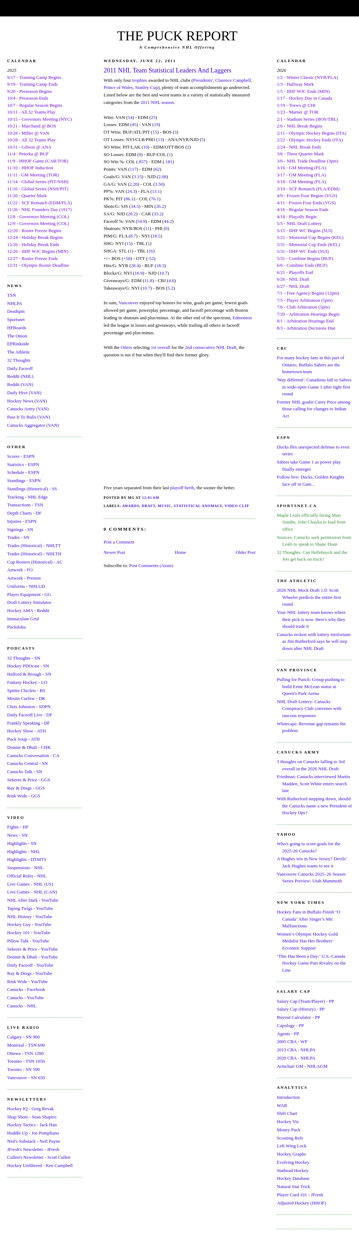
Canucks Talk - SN (24, 771)
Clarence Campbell (233, 80)
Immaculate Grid (23, 618)
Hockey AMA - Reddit (28, 610)
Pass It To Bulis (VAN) (28, 417)
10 (145, 147)
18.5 (157, 236)
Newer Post (114, 552)
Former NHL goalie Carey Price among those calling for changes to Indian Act (313, 409)
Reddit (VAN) (20, 384)
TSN (11, 295)
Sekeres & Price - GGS (28, 779)
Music (164, 506)
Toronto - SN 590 (23, 1069)
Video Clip (237, 506)
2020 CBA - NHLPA (296, 1058)
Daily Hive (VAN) (24, 392)
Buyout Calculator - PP (298, 1017)
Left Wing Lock (291, 1145)
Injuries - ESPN (21, 521)
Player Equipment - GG (29, 594)
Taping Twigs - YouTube (30, 908)
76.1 (155, 198)
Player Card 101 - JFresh (300, 1194)
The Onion (17, 336)
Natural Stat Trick (293, 1186)
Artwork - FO (20, 569)
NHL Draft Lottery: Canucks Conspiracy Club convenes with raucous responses (309, 708)
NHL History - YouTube (29, 916)
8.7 (133, 236)
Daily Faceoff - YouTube (30, 965)
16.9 (139, 273)
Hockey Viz (288, 1121)
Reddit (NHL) (20, 376)
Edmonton (242, 317)
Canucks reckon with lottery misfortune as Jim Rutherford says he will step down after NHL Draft (314, 641)
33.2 (158, 213)
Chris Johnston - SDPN (29, 706)
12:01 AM (150, 498)
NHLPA (14, 303)
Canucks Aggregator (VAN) (33, 425)
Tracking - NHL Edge (27, 497)
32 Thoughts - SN (23, 658)
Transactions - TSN (25, 504)
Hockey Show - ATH (26, 730)
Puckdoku (16, 627)
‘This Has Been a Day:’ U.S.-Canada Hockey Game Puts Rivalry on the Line (311, 963)
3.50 (159, 184)
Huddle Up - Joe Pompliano (33, 1133)
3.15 (138, 176)
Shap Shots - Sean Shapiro (31, 1117)
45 (134, 124)
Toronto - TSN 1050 (26, 1061)
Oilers (126, 347)
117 (133, 169)
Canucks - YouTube (25, 997)
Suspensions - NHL (25, 867)
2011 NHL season (157, 102)
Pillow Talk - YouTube (28, 940)
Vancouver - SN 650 (26, 1077)
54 (130, 117)
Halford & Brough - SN (29, 674)
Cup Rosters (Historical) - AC (35, 562)
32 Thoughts (18, 360)
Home (180, 552)
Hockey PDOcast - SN (28, 665)
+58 (126, 258)
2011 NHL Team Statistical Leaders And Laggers (167, 70)
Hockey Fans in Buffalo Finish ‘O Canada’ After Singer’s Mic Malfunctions (308, 918)
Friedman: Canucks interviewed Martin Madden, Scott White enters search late (313, 783)
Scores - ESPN (21, 456)
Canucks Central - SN (27, 763)
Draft (148, 506)
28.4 (135, 265)
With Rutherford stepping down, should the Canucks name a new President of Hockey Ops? (314, 805)
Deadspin (16, 311)
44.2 (168, 221)
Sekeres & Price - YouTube (32, 949)
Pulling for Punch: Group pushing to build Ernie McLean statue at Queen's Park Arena (311, 686)
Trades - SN (18, 537)
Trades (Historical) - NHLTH (34, 553)
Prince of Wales (118, 87)
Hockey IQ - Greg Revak (30, 1108)
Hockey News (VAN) (27, 401)
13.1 (156, 191)
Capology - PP (290, 1025)
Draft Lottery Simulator (29, 602)
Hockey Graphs (291, 1154)
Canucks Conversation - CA (33, 755)
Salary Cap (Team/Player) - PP (305, 1001)
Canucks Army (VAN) (28, 408)
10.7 (163, 273)
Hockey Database (293, 1178)
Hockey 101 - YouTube (28, 932)
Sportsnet (16, 319)
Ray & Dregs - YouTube (29, 973)
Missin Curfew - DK (26, 698)
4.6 (171, 280)
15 (155, 132)
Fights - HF (18, 827)
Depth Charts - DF (24, 513)
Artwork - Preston (24, 578)
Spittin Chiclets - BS (26, 690)
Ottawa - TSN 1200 (25, 1053)
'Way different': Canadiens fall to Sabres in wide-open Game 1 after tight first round (314, 386)
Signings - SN (20, 529)
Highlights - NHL (23, 851)
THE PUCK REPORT (177, 35)
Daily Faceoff (20, 368)
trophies (139, 80)
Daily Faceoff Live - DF (29, 714)
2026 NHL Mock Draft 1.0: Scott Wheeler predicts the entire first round (309, 597)
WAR (282, 1105)
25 (153, 117)
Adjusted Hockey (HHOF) (301, 1203)
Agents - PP (288, 1033)
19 (156, 124)
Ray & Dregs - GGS (26, 788)
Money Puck (288, 1129)
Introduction (288, 1097)
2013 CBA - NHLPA (296, 1049)
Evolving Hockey (293, 1162)
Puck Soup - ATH (23, 739)
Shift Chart (287, 1113)
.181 (168, 161)
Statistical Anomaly (198, 506)
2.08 (162, 176)
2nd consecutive (200, 347)
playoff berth (182, 487)
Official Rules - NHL (27, 875)
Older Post (245, 552)
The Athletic (18, 352)
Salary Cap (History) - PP (301, 1009)
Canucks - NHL (21, 1005)
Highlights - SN (21, 843)
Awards (130, 506)
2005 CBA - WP (292, 1041)
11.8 (148, 280)
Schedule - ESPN (23, 472)
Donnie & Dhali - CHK (29, 747)
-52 (151, 258)
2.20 (133, 184)
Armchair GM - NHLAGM (302, 1066)
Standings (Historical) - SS (32, 488)
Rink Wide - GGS (23, 795)
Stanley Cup (146, 87)
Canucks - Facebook (26, 989)
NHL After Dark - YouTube (32, 900)
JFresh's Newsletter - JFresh (33, 1149)
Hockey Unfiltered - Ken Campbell (40, 1165)
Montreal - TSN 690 (26, 1045)
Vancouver (129, 302)
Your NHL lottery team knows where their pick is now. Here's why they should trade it (311, 619)
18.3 (160, 265)
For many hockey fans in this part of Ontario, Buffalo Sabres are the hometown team (310, 364)
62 (157, 169)
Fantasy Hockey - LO (27, 682)
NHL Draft (226, 347)
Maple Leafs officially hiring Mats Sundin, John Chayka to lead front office (311, 522)
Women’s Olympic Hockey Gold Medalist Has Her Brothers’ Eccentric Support (307, 941)
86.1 (129, 198)
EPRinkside (18, 343)
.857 (142, 161)
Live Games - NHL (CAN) (32, 892)
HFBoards (16, 327)
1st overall (160, 347)
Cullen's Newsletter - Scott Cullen (38, 1157)
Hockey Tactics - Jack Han (32, 1124)
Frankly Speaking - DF (28, 723)
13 (160, 139)
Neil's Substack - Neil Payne (33, 1141)
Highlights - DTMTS (26, 859)
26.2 (160, 206)
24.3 (131, 191)
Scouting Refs (290, 1138)
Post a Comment (119, 542)
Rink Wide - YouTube (27, 981)
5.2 (170, 288)
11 (147, 228)
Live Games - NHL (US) (30, 884)
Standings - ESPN (24, 480)
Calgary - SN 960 (23, 1037)
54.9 (141, 221)
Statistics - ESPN (23, 464)
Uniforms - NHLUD (26, 586)
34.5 (135, 206)
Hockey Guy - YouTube (29, 924)
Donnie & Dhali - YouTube (32, 957)
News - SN (17, 835)
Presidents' (203, 80)
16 (151, 251)
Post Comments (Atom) (151, 565)
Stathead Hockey (292, 1170)
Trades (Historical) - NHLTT (34, 545)
